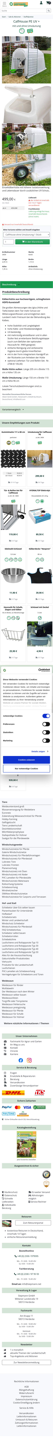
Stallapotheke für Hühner (14, 835)
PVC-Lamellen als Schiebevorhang (18, 971)
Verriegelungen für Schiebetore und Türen (22, 974)
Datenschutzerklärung (26, 1399)
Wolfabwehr (8, 988)
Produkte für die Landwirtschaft (17, 964)
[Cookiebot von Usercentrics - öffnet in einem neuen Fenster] (38, 670)
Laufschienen (8, 968)
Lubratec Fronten (10, 864)
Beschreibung (11, 284)
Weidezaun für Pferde (12, 1010)
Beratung (10, 1079)
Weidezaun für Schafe (12, 1013)
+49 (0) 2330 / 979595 (26, 1256)
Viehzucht (7, 961)
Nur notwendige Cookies (26, 768)
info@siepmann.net (31, 1284)
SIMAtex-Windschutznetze (14, 893)
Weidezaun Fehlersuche (13, 1004)
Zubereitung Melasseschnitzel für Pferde (22, 816)
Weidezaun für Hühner (13, 1017)
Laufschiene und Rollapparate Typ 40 (20, 948)
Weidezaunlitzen (10, 997)
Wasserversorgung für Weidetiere (18, 809)
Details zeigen (38, 751)
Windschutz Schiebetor (13, 923)
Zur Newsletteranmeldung (26, 1362)
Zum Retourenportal (33, 1222)
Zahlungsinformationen (26, 1422)
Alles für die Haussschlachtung (17, 955)
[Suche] (24, 11)
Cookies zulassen (26, 760)
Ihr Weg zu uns (13, 1044)
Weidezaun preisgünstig (13, 1007)
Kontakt (10, 1047)
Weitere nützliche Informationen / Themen (26, 1023)
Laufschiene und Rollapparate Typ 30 (20, 945)
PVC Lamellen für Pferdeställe (16, 877)
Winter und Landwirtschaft (15, 920)
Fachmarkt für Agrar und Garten (22, 1041)
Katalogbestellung (26, 1127)
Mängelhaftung (26, 1389)
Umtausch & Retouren (26, 1419)
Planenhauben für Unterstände (17, 910)
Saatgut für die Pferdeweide (15, 838)
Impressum (26, 1396)
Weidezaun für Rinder (12, 985)
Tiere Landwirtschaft (12, 825)
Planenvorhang (9, 868)
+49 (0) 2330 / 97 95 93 (26, 1274)
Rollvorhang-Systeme (12, 884)
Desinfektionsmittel (11, 828)
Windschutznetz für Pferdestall (17, 858)
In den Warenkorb (32, 241)
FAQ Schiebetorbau (11, 929)
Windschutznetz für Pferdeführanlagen (21, 855)
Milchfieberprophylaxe (13, 831)
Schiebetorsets (9, 917)
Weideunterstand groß (13, 806)
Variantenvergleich (13, 409)
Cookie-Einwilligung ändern (26, 1402)
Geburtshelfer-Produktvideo (16, 958)
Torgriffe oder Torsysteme (15, 1001)
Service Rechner (38, 1201)
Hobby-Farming (9, 819)
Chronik (10, 1051)
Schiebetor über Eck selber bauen (18, 907)
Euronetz (6, 812)
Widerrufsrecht (26, 1393)
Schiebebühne (9, 939)
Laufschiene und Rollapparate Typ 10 (20, 942)
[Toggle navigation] (4, 4)
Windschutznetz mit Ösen (14, 871)
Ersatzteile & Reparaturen (18, 1076)
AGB (26, 1386)
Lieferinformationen (26, 1416)
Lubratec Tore (9, 861)
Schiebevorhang (10, 887)
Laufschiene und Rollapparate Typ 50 (20, 952)
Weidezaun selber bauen (14, 994)
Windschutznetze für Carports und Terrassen (24, 896)
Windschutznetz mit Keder (15, 874)
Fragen (9, 1072)
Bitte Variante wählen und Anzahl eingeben (21, 230)
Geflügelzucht (8, 822)
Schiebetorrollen (10, 936)
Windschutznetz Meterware (15, 880)
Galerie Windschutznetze (14, 852)
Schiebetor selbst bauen (14, 933)
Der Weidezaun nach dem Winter (18, 991)
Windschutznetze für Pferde (15, 849)
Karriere (10, 1054)
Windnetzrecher (10, 890)
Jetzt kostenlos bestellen (26, 1159)
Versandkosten (13, 1082)
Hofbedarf (7, 913)
